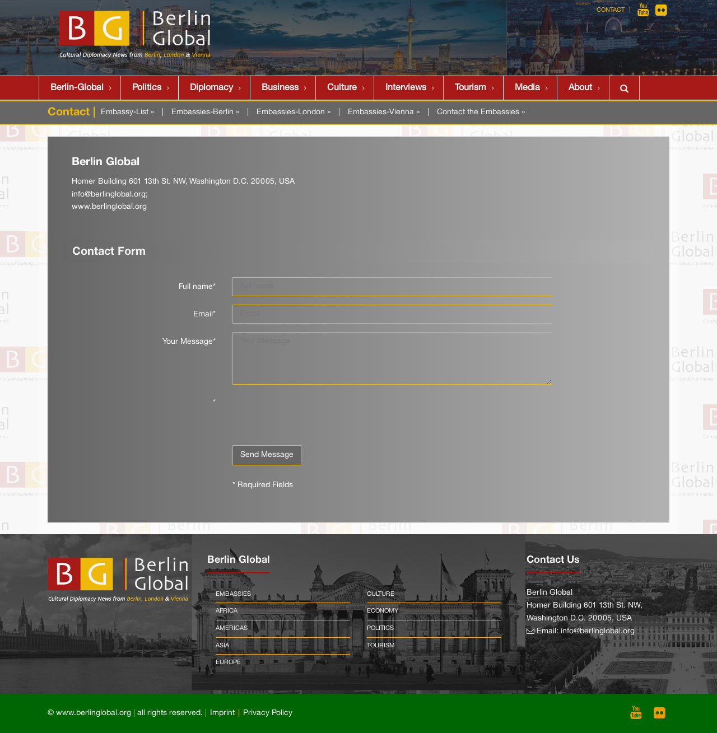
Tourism (470, 88)
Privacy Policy (267, 713)
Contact (611, 10)
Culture (342, 88)
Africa (227, 611)
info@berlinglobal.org (109, 194)
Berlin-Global (77, 88)
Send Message (267, 455)
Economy (382, 611)
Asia (222, 645)
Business (280, 88)
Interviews (405, 88)
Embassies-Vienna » (384, 112)
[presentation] (317, 415)
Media (527, 88)
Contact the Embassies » (481, 112)
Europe (228, 662)
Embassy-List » (127, 112)
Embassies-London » (293, 112)
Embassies (233, 594)
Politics (146, 88)
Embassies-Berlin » (205, 112)
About (580, 88)
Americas (232, 628)
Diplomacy (211, 88)
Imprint (222, 713)
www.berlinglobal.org (109, 207)
